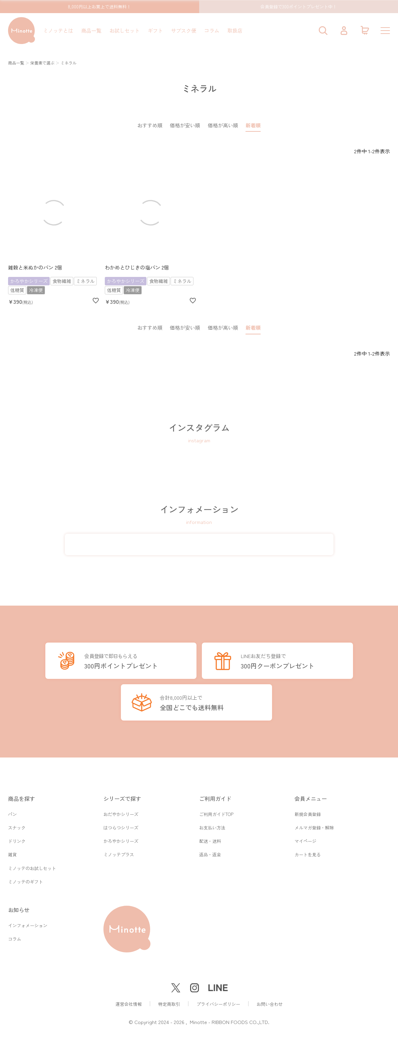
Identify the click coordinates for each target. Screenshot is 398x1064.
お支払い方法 (212, 825)
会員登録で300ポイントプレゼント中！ (298, 6)
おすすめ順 (150, 125)
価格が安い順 (185, 125)
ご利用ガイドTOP (216, 811)
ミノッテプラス (118, 853)
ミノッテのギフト (25, 881)
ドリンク (17, 839)
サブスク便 (183, 30)
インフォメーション (27, 926)
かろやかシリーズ (120, 839)
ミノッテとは (58, 30)
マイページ (305, 839)
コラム (211, 30)
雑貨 (12, 853)
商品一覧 (91, 30)
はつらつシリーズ (120, 825)
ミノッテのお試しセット (32, 867)
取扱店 (234, 30)
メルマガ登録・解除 (314, 825)
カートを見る (308, 853)
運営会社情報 (129, 1004)
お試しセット (124, 30)
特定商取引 (169, 1004)
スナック (17, 825)
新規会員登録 (308, 811)
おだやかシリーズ (120, 811)
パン (12, 811)
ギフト (155, 30)
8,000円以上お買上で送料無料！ (99, 6)
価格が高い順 (223, 125)
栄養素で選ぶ (42, 63)
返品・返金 (210, 853)
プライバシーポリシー (218, 1004)
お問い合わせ (270, 1004)
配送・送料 (210, 839)
